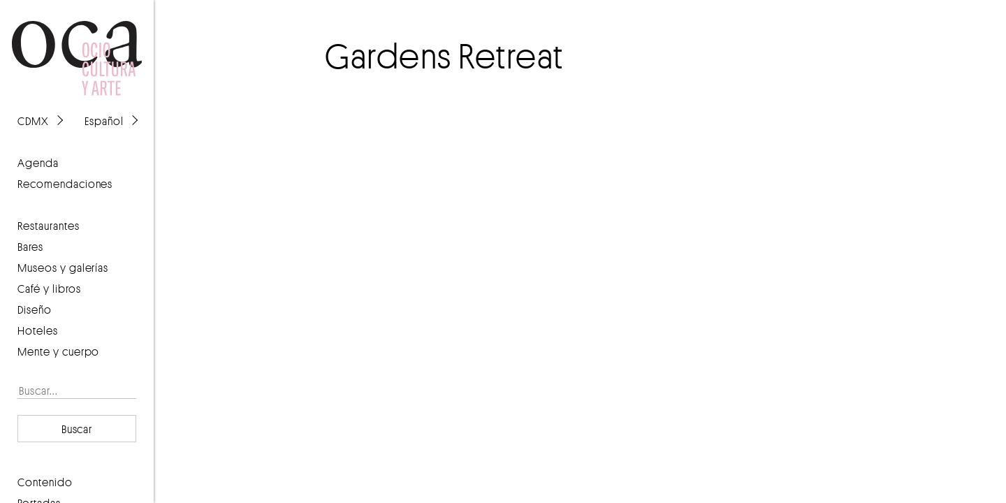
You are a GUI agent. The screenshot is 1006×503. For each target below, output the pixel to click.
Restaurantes (48, 226)
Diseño (34, 309)
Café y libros (49, 289)
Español (104, 121)
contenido (45, 482)
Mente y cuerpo (58, 351)
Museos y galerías (62, 268)
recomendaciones (64, 184)
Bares (30, 247)
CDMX (33, 121)
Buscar (77, 429)
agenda (38, 163)
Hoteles (37, 330)
